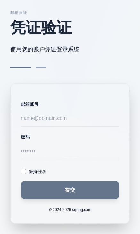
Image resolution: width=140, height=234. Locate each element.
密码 (25, 136)
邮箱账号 (30, 104)
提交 (70, 190)
